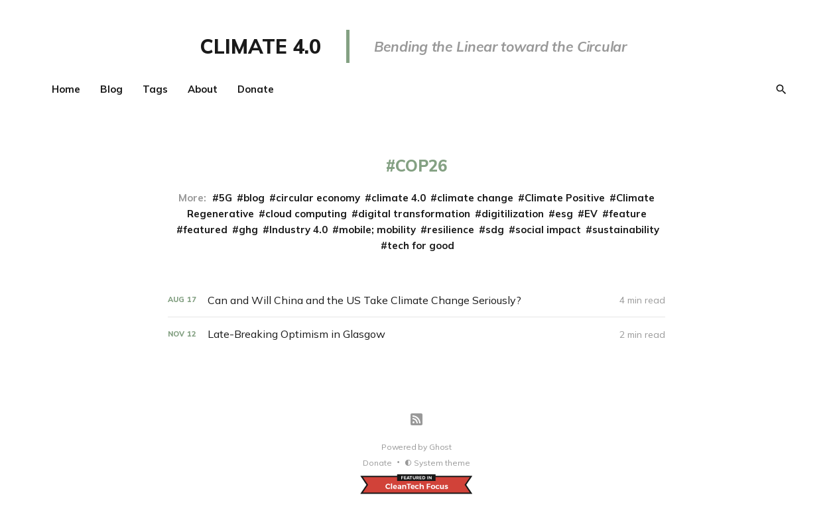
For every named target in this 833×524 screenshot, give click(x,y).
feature (628, 213)
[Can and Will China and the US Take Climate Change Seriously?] (416, 300)
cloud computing (306, 213)
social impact (548, 229)
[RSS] (416, 419)
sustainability (625, 229)
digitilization (512, 213)
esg (564, 213)
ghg (248, 229)
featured (205, 229)
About (203, 89)
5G (225, 197)
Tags (155, 89)
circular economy (318, 197)
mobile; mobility (377, 229)
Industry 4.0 (298, 229)
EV (591, 213)
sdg (494, 229)
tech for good (420, 245)
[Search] (781, 89)
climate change (475, 197)
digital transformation (414, 213)
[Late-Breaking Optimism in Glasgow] (416, 334)
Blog (111, 89)
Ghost (440, 447)
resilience (450, 229)
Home (66, 89)
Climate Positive (565, 197)
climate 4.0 (398, 197)
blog (254, 197)
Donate (255, 89)
